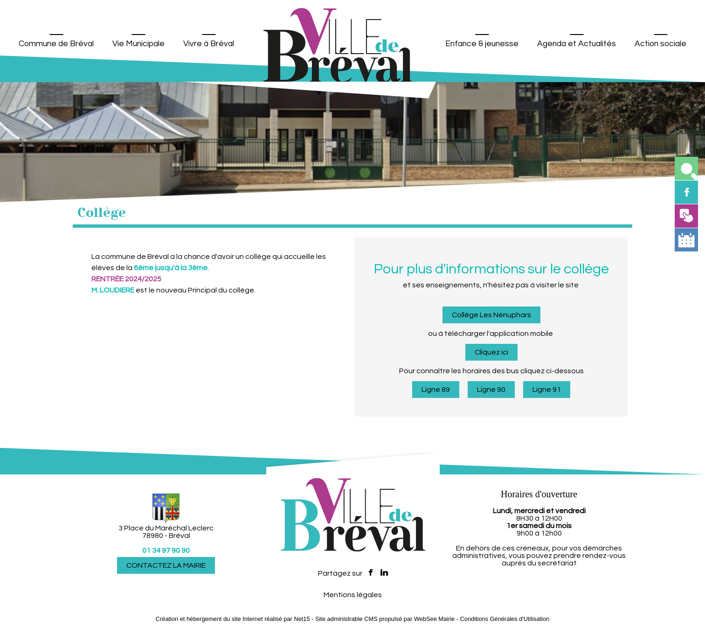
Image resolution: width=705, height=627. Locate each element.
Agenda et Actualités (576, 44)
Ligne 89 (436, 389)
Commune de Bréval (56, 44)
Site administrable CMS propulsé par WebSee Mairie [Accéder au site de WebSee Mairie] (385, 618)
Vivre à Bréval (208, 44)
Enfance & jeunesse (481, 44)
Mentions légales (353, 595)
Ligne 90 (491, 389)
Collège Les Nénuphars (491, 315)
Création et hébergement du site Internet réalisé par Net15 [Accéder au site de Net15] (233, 618)
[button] (686, 168)
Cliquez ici (491, 352)
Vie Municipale (138, 44)
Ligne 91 (546, 389)
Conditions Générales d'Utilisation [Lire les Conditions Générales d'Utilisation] (505, 618)
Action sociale (660, 44)
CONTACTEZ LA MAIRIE (166, 565)
